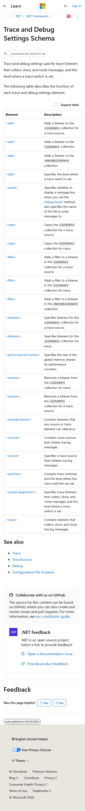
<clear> (11, 225)
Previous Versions (45, 771)
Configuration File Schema (33, 572)
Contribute (31, 778)
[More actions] (77, 16)
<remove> (13, 377)
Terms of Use (18, 791)
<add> (10, 123)
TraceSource (22, 559)
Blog (12, 778)
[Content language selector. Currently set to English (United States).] (30, 739)
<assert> (12, 187)
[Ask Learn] (69, 16)
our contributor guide (53, 616)
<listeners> (14, 317)
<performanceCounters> (23, 355)
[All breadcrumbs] (8, 16)
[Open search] (65, 6)
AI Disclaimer (18, 771)
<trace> (11, 519)
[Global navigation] (4, 6)
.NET (18, 16)
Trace (16, 553)
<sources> (13, 437)
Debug (17, 565)
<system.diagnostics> (21, 492)
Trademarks (40, 791)
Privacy (49, 778)
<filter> (11, 257)
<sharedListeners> (19, 419)
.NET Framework (37, 16)
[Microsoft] (43, 6)
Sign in (76, 6)
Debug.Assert (53, 202)
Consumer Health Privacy (26, 784)
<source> (12, 455)
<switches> (14, 474)
